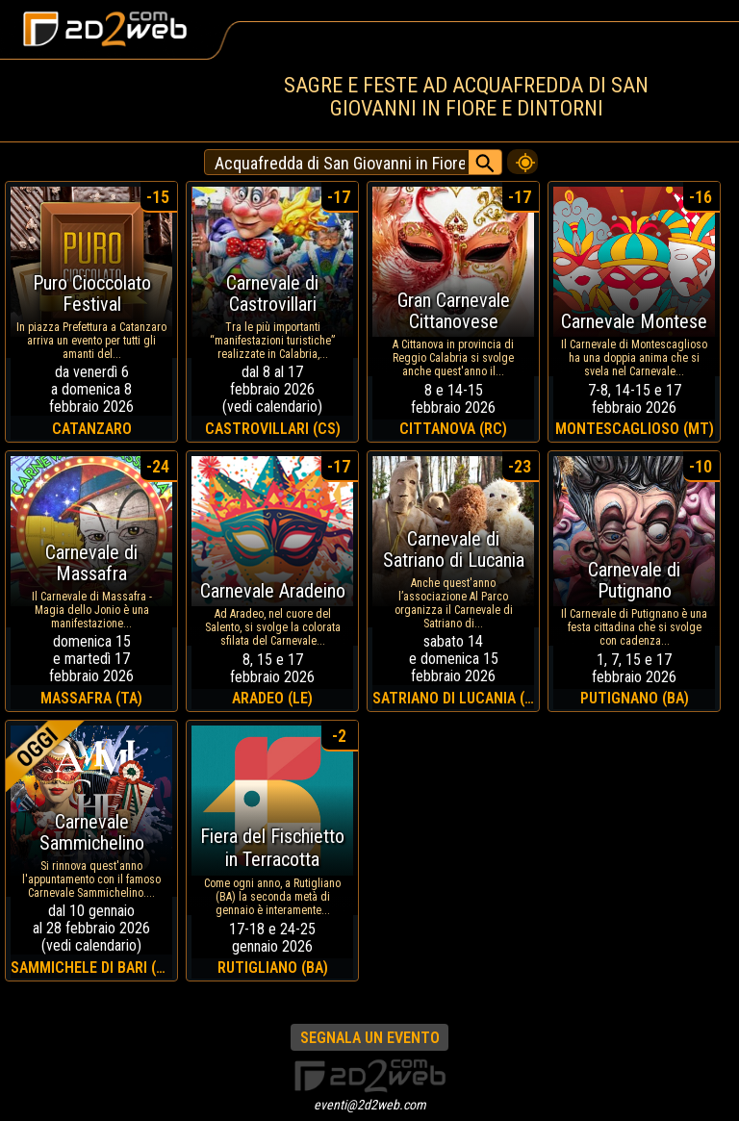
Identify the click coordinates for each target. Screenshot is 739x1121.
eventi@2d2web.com (370, 1104)
